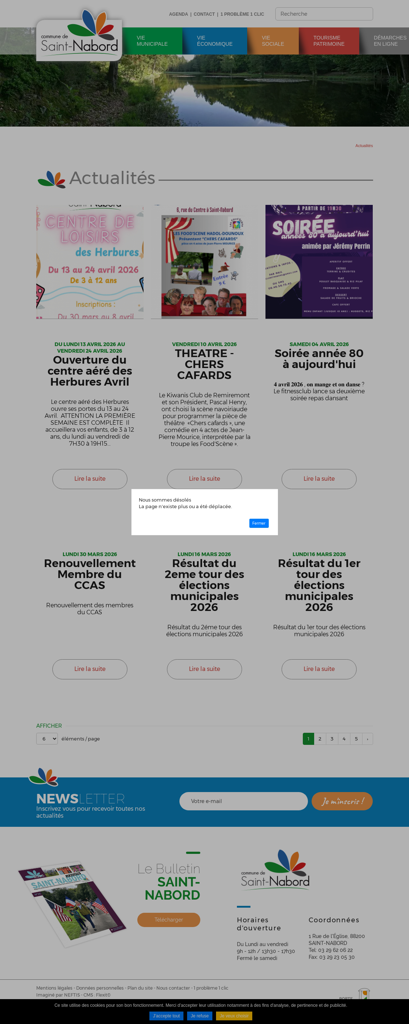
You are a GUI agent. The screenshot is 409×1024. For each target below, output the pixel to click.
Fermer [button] (258, 523)
